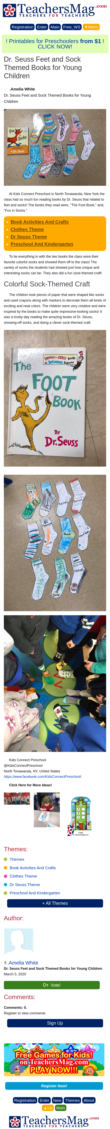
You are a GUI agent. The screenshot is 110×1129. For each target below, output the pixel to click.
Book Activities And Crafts (40, 221)
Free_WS (71, 27)
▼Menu (91, 27)
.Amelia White (22, 963)
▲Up (47, 1108)
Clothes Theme (27, 229)
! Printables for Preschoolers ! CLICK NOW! (55, 44)
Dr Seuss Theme (29, 236)
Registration (22, 27)
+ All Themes (55, 903)
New (57, 1100)
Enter (42, 27)
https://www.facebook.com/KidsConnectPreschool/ (42, 777)
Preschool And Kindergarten (42, 244)
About (89, 1100)
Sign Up (55, 1023)
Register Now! (54, 1086)
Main (55, 27)
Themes (17, 859)
